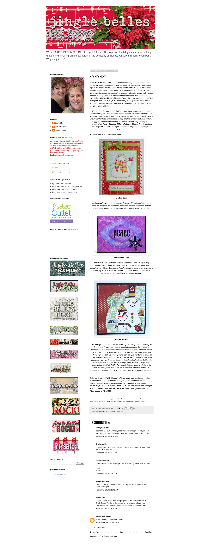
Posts (55, 168)
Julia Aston (100, 481)
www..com (60, 474)
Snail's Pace (120, 98)
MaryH (98, 497)
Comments (57, 172)
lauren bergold (60, 127)
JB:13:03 (109, 411)
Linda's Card (121, 198)
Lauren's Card (121, 339)
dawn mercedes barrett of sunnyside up (67, 186)
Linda (128, 383)
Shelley (99, 444)
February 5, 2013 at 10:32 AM (107, 490)
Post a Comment (99, 527)
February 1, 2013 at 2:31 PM (106, 453)
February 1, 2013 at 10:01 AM (107, 436)
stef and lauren (60, 130)
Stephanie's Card (121, 258)
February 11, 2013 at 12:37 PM (107, 523)
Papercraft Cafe (103, 126)
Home (122, 532)
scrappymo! (100, 516)
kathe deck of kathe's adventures (64, 192)
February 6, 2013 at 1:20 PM (106, 509)
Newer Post (94, 532)
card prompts (100, 411)
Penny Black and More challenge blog (119, 124)
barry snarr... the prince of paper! (64, 189)
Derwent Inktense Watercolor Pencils (109, 268)
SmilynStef (59, 123)
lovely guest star (117, 411)
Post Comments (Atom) (108, 536)
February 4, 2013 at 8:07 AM (106, 474)
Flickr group (95, 391)
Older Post (149, 532)
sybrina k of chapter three (61, 184)
